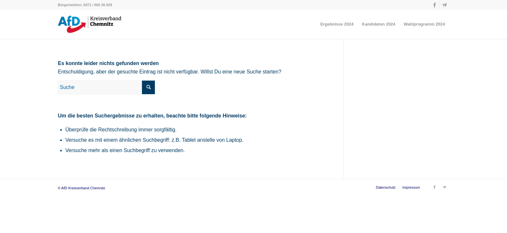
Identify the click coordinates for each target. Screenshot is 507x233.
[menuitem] (337, 24)
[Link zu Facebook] (434, 5)
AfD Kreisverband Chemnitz (83, 188)
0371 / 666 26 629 (97, 5)
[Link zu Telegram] (444, 5)
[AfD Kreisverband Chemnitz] (89, 24)
